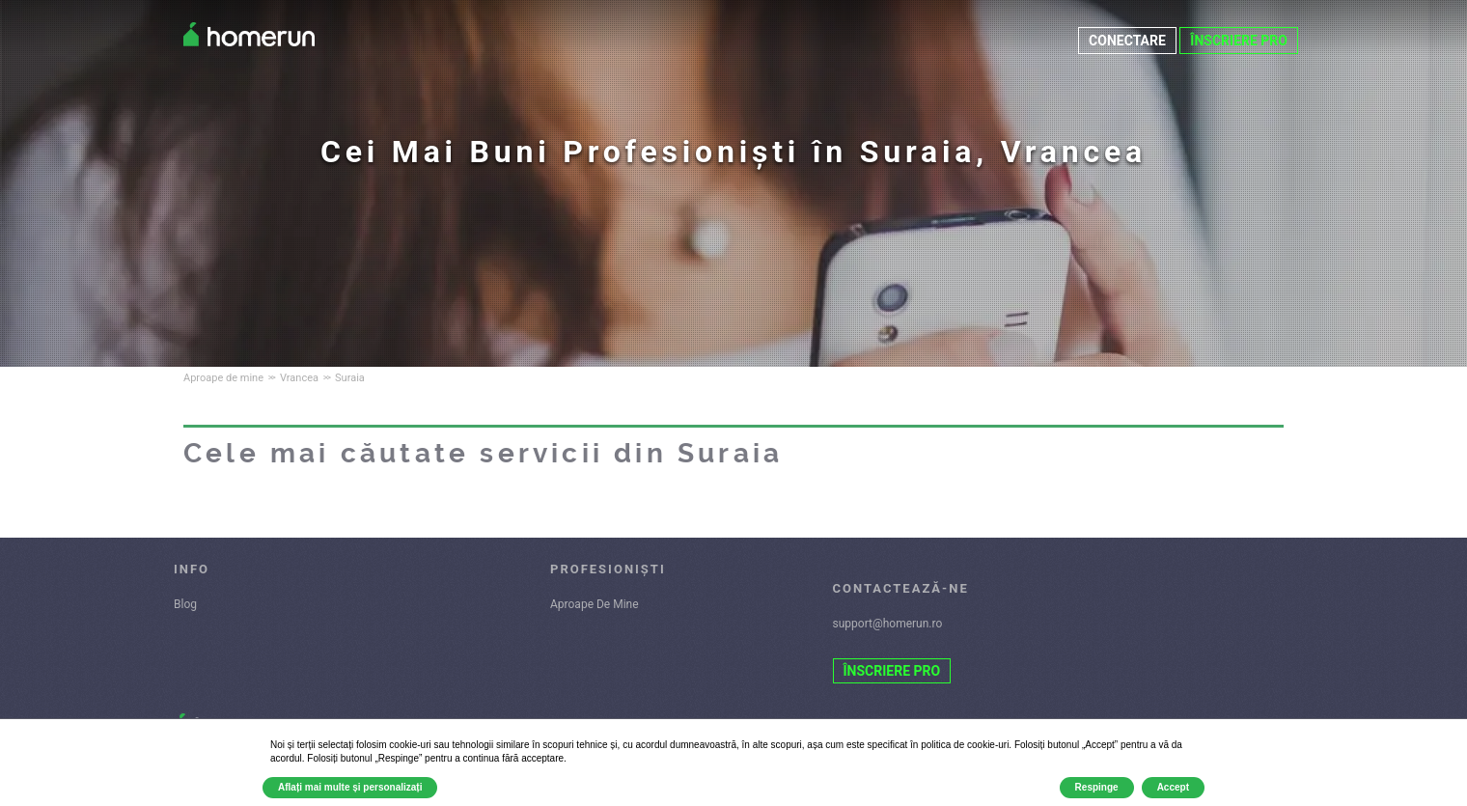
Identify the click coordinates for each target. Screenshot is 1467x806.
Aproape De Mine (594, 604)
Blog (185, 604)
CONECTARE (1127, 40)
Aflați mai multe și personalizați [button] (350, 787)
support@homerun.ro (888, 623)
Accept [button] (1173, 787)
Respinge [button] (1097, 787)
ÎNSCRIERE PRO (1238, 40)
